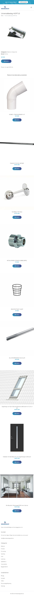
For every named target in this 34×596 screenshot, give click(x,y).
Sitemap (3, 586)
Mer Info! (6, 61)
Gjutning (3, 554)
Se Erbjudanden (23, 2)
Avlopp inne (14, 52)
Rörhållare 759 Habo (17, 212)
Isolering (3, 559)
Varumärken (4, 564)
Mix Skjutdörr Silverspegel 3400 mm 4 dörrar (17, 505)
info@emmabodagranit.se (7, 538)
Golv (2, 556)
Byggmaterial (4, 566)
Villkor (2, 581)
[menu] (31, 7)
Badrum (9, 52)
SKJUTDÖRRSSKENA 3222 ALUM (17, 358)
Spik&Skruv (3, 561)
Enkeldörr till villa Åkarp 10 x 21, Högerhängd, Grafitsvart (17, 456)
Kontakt (3, 578)
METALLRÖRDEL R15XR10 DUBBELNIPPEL (17, 260)
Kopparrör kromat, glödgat (17, 163)
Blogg (2, 575)
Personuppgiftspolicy (6, 583)
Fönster (3, 548)
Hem (2, 15)
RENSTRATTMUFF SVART (17, 309)
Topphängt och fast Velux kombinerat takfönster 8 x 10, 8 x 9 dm (17, 407)
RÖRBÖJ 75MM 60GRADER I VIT (17, 114)
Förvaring (3, 551)
